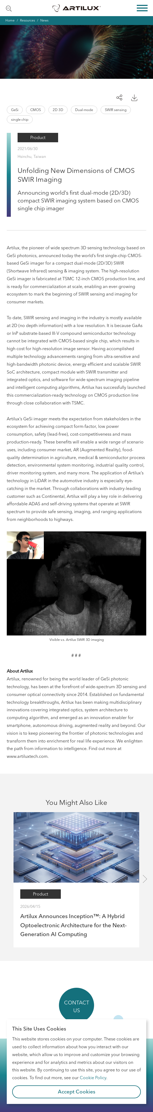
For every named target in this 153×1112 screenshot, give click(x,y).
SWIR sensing (116, 110)
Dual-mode (84, 110)
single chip (19, 119)
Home (10, 20)
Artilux (76, 8)
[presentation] (145, 879)
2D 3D (58, 110)
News (44, 20)
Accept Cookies (76, 1091)
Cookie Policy (93, 1077)
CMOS (35, 110)
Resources (27, 20)
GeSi (14, 110)
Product (37, 137)
